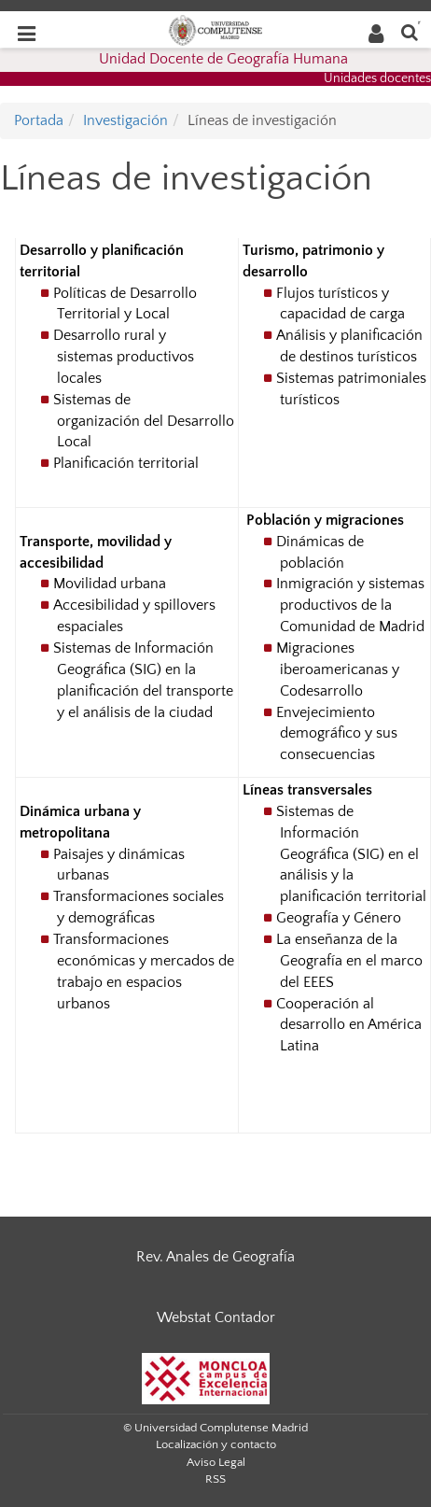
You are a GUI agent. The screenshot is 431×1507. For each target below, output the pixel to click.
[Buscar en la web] (409, 31)
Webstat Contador (216, 1317)
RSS (215, 1479)
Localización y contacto (216, 1444)
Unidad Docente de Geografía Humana (223, 58)
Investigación (125, 120)
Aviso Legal (216, 1462)
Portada (38, 120)
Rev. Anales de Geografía (215, 1256)
